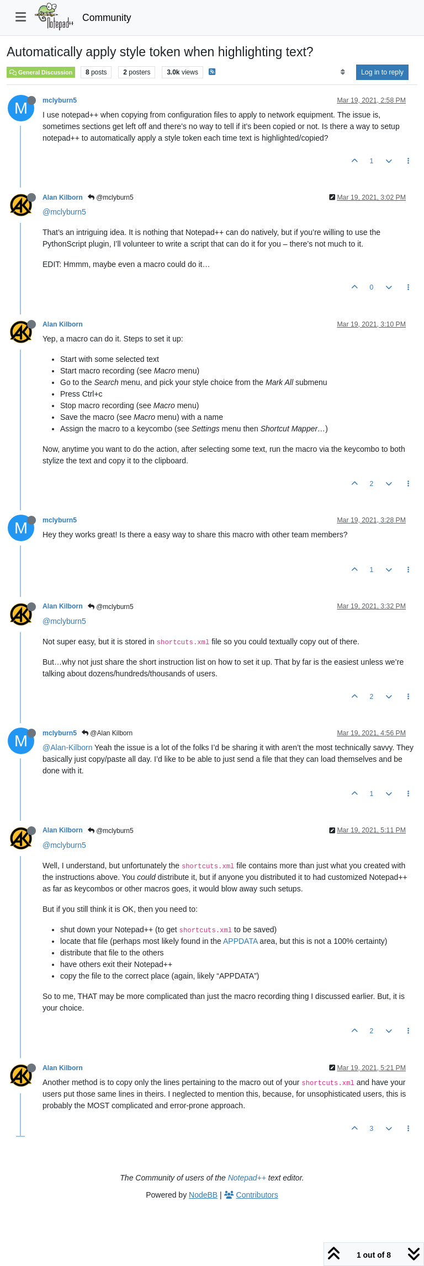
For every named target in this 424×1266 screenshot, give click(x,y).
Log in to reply (382, 72)
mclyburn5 (60, 100)
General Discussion (40, 72)
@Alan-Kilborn (67, 747)
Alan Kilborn (63, 197)
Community (106, 17)
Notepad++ (247, 1177)
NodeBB (203, 1194)
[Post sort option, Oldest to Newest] (342, 72)
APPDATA (240, 941)
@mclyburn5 (111, 197)
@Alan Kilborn (107, 733)
